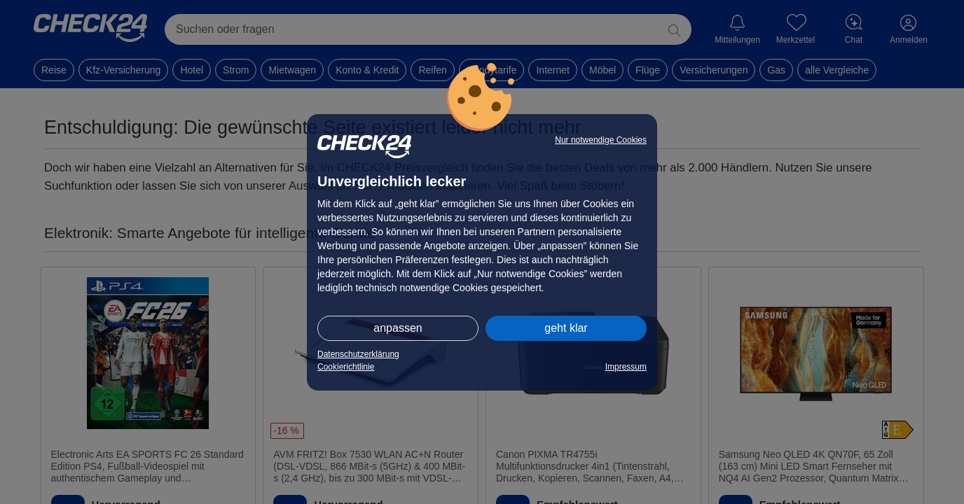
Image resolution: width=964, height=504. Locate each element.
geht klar (565, 328)
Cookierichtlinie (345, 367)
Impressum (626, 367)
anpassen (397, 328)
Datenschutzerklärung (358, 354)
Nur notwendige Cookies (601, 140)
